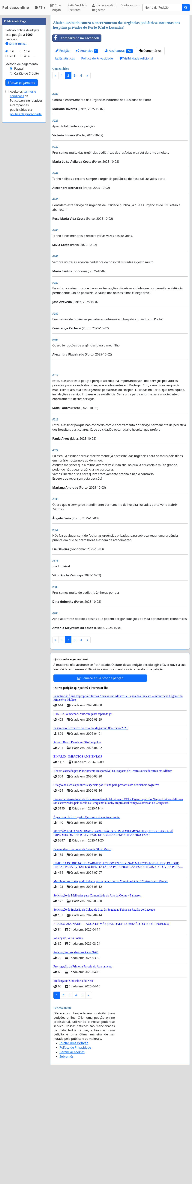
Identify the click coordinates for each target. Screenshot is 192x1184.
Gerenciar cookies (72, 1157)
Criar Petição (56, 7)
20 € (13, 169)
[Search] (162, 7)
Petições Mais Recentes (77, 7)
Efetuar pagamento (21, 196)
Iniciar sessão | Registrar (104, 7)
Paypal (19, 181)
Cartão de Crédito (26, 186)
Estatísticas (65, 58)
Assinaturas (118, 51)
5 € (12, 164)
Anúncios (87, 51)
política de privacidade (26, 227)
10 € (27, 164)
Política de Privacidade (97, 58)
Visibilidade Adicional (136, 58)
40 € (27, 169)
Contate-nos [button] (130, 5)
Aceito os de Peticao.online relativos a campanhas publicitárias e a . (26, 215)
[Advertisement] (120, 111)
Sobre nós (66, 1162)
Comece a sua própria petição (100, 783)
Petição (63, 51)
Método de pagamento (21, 177)
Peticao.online (15, 7)
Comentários (150, 51)
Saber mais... (16, 157)
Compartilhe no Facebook (75, 38)
